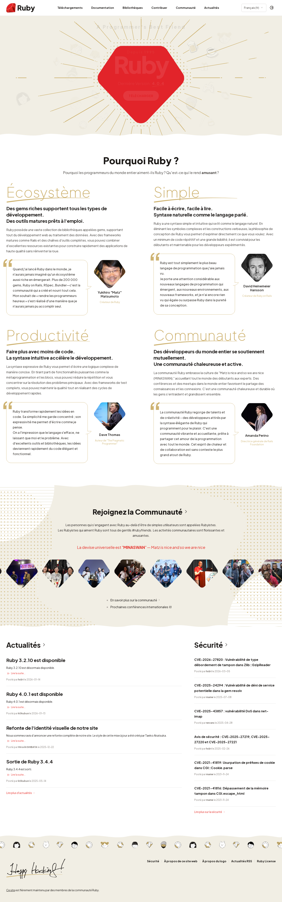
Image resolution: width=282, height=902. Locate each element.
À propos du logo (214, 861)
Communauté (186, 7)
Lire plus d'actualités (20, 793)
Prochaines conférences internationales (141, 607)
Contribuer (159, 7)
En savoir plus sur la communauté (135, 600)
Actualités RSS (241, 861)
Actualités (211, 7)
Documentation (102, 7)
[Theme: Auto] (272, 7)
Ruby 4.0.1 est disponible (34, 694)
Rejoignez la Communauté (141, 512)
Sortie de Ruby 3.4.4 (29, 761)
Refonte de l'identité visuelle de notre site (52, 728)
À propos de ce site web (180, 861)
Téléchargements (70, 7)
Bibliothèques (133, 7)
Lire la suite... (15, 673)
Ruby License (266, 861)
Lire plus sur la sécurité (210, 812)
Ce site (10, 890)
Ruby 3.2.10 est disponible (35, 660)
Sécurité (212, 645)
